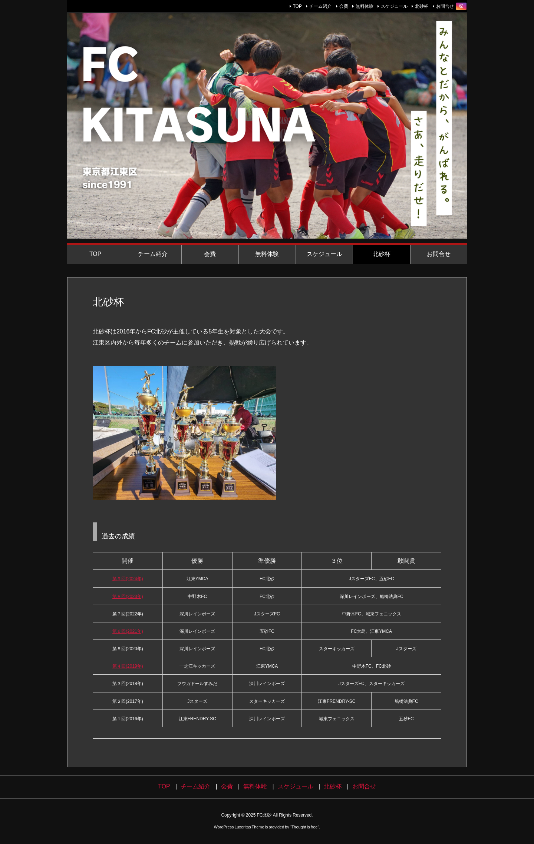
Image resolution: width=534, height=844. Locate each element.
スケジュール (394, 6)
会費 (343, 6)
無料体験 (364, 6)
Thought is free (304, 827)
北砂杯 (421, 6)
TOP (297, 6)
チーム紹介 (320, 6)
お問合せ (445, 6)
